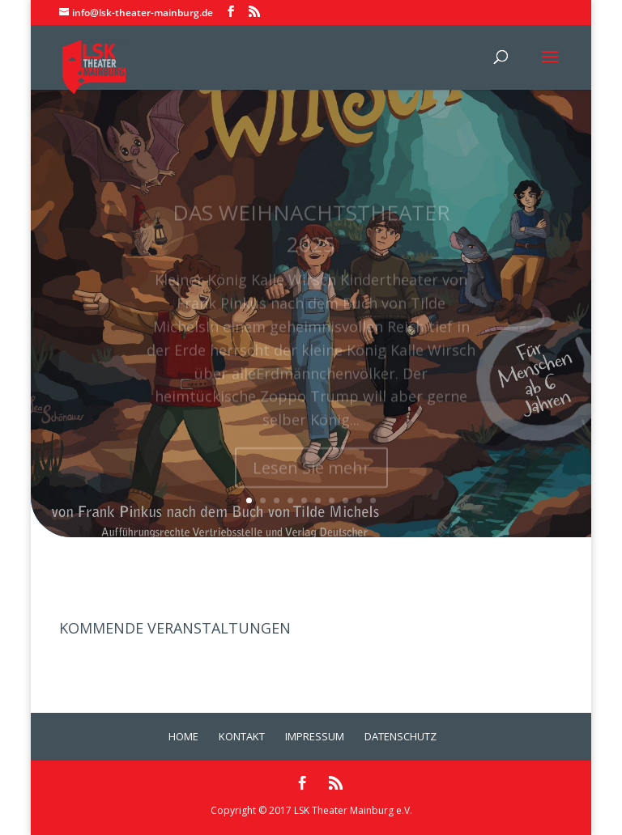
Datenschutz (400, 736)
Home (183, 736)
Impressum (314, 736)
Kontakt (242, 736)
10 (373, 500)
